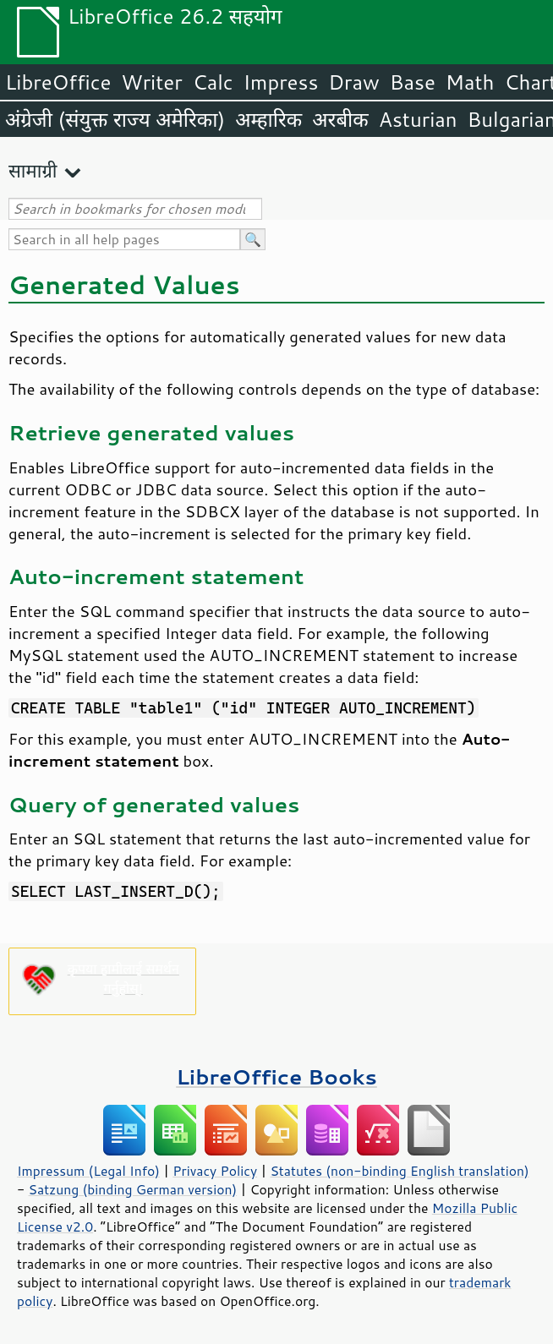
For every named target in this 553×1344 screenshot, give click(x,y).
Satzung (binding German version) (133, 1189)
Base (412, 82)
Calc (213, 82)
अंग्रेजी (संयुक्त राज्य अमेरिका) (115, 119)
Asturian (418, 119)
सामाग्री (32, 170)
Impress (281, 82)
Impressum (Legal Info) (88, 1170)
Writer (151, 82)
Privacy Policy (214, 1170)
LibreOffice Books (276, 1076)
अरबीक (340, 119)
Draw (353, 82)
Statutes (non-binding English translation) (399, 1170)
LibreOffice (58, 82)
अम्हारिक (268, 119)
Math (470, 82)
